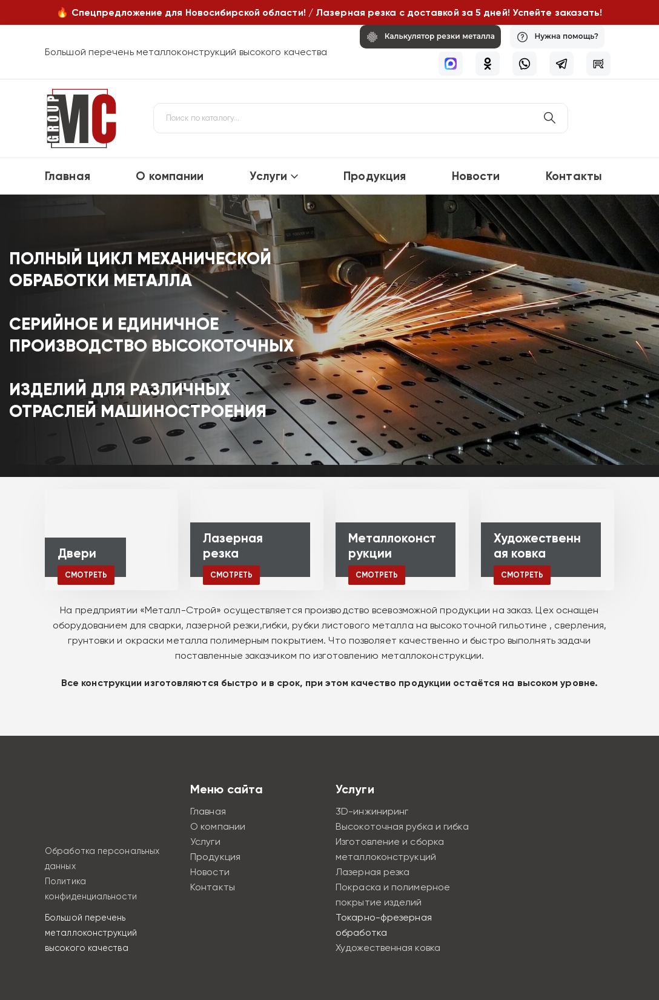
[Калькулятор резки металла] (423, 36)
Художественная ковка (388, 947)
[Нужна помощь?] (554, 36)
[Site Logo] (81, 118)
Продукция (374, 176)
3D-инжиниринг (372, 811)
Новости (476, 176)
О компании (170, 176)
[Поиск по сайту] (549, 118)
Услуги (269, 176)
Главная (67, 176)
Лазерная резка (372, 872)
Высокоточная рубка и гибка (402, 826)
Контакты (574, 176)
